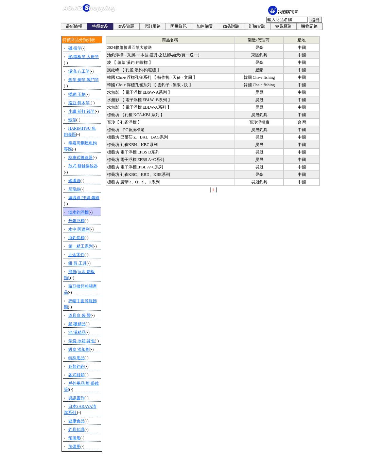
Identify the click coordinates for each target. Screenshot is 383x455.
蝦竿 (72, 119)
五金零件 (76, 254)
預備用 (74, 438)
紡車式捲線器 (80, 157)
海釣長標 (76, 237)
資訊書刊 (76, 398)
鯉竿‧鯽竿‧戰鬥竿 (83, 79)
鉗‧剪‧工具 (77, 263)
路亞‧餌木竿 (79, 103)
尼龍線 (74, 189)
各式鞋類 (76, 374)
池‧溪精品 (77, 332)
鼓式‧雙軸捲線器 (83, 166)
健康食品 (76, 421)
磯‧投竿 (75, 48)
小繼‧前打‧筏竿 (81, 111)
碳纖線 (74, 180)
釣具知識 (76, 429)
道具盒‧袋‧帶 (79, 315)
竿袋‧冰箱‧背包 (81, 341)
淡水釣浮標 (78, 212)
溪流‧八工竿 (79, 71)
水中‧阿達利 (79, 229)
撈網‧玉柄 (77, 94)
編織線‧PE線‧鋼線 (84, 197)
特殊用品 (76, 358)
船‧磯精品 (77, 324)
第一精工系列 (80, 246)
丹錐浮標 (76, 220)
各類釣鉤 (76, 366)
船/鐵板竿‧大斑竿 (83, 56)
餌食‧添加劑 (79, 349)
